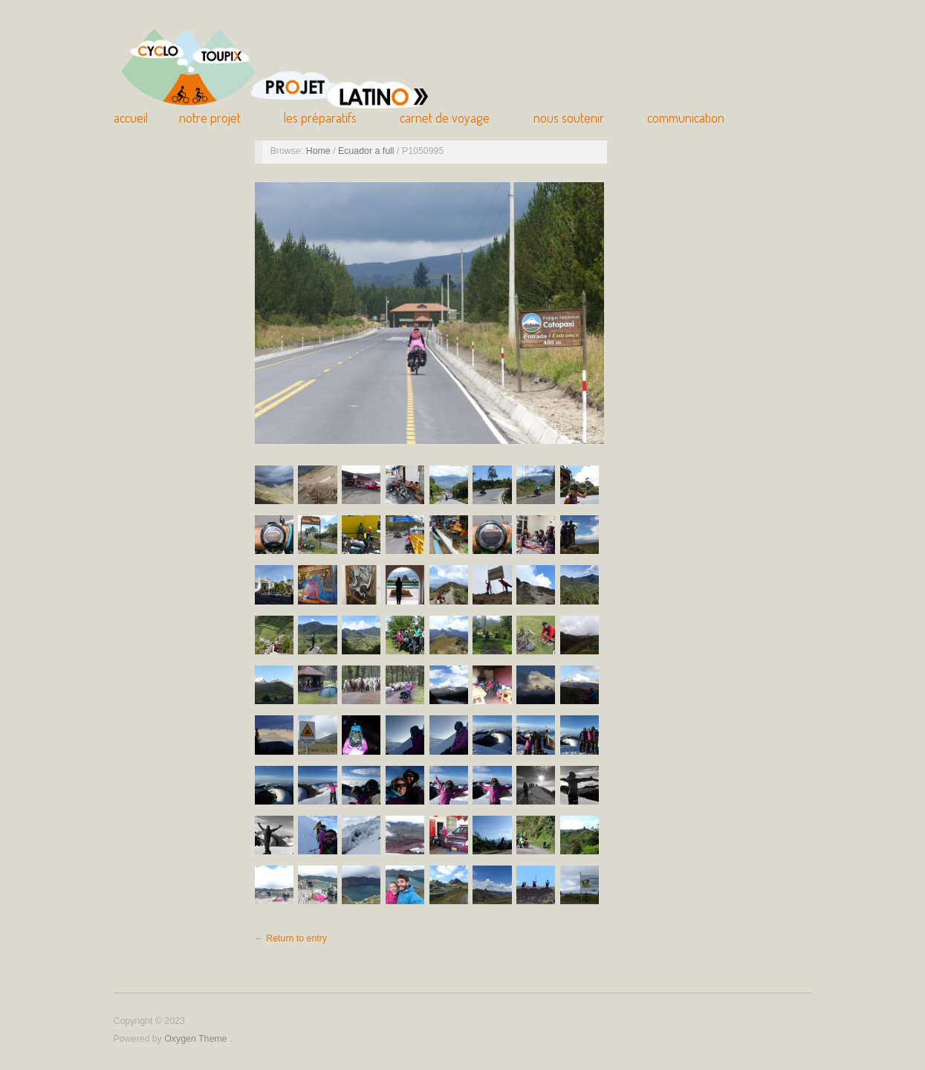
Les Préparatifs (320, 117)
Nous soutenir (568, 117)
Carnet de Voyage (445, 117)
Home (319, 151)
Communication (685, 117)
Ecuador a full (367, 151)
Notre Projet (210, 117)
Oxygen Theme (197, 1039)
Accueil (131, 117)
